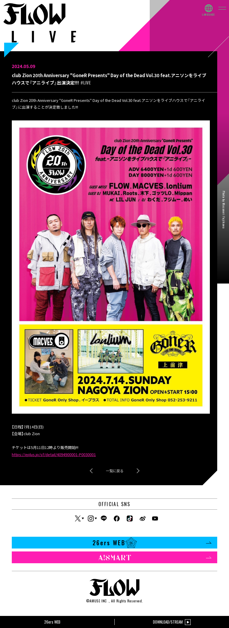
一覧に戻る (114, 470)
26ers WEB (152, 542)
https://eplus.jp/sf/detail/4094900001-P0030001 (54, 454)
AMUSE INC (98, 600)
